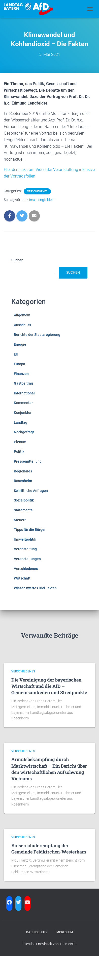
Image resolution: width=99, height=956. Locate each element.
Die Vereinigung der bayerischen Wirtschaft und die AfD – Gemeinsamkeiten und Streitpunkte (49, 686)
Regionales (23, 471)
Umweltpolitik (25, 539)
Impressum (64, 932)
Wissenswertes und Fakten (35, 588)
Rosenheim (23, 481)
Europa (19, 364)
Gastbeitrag (23, 383)
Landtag (20, 422)
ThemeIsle (67, 944)
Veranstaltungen (27, 559)
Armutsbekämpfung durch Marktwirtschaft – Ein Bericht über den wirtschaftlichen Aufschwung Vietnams (49, 769)
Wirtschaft (22, 578)
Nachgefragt (24, 432)
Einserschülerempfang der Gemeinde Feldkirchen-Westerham (48, 848)
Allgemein (22, 315)
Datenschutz (36, 932)
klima (31, 200)
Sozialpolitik (24, 500)
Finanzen (21, 374)
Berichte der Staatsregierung (37, 335)
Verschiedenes (37, 191)
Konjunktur (22, 413)
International (24, 393)
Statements (23, 510)
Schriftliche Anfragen (31, 491)
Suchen (17, 260)
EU (16, 354)
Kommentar (23, 403)
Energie (20, 344)
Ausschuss (22, 325)
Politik (19, 451)
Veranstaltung (25, 549)
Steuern (20, 520)
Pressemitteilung (28, 461)
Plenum (20, 442)
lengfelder (45, 200)
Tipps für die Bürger (30, 529)
